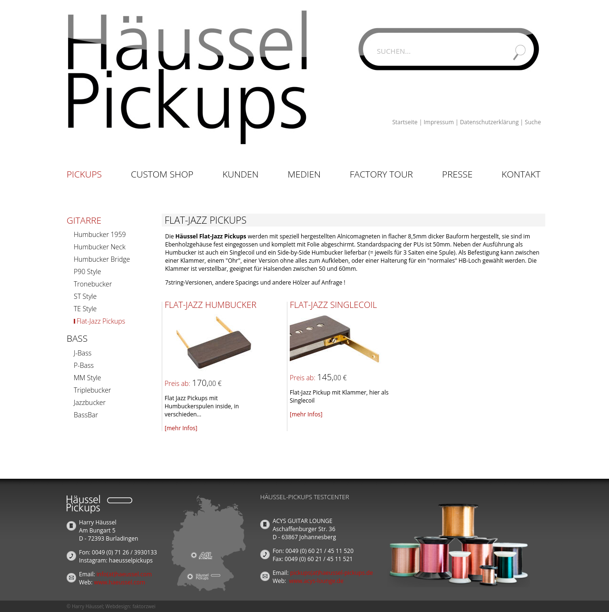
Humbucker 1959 (100, 234)
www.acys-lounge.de (316, 581)
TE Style (85, 308)
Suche (533, 122)
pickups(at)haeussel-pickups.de (331, 573)
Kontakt (520, 174)
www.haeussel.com (119, 582)
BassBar (86, 414)
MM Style (87, 377)
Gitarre (84, 220)
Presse (457, 174)
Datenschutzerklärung (489, 122)
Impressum (438, 122)
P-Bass (84, 365)
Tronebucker (93, 283)
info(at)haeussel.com (124, 574)
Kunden (240, 174)
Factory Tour (381, 174)
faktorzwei (143, 606)
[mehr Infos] (181, 428)
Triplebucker (92, 390)
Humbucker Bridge (102, 259)
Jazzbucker (90, 402)
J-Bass (82, 352)
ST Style (85, 296)
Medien (304, 174)
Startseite (404, 122)
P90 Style (87, 271)
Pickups (84, 174)
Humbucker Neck (100, 246)
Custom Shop (162, 174)
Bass (77, 338)
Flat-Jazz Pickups (101, 321)
